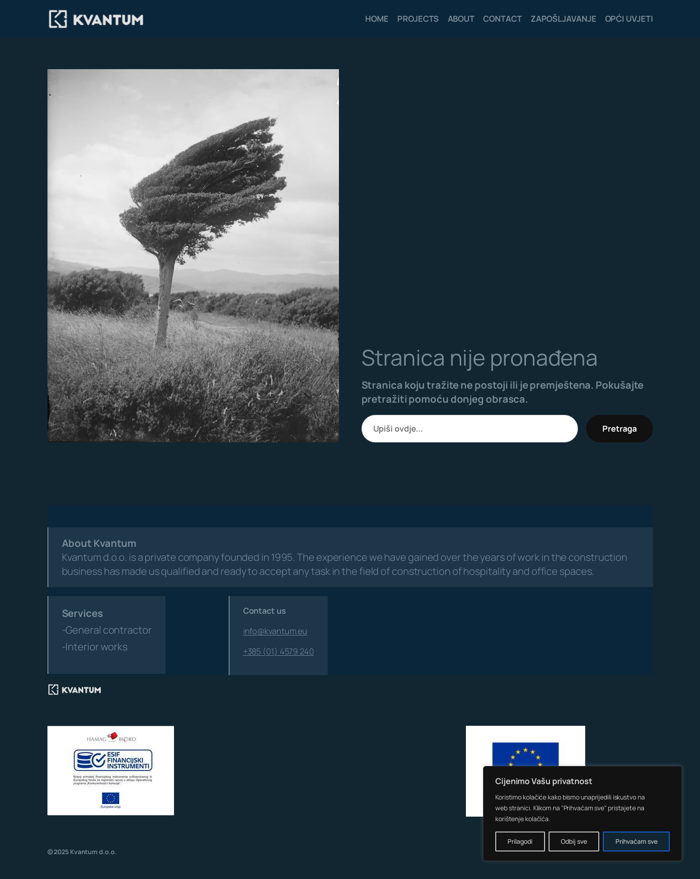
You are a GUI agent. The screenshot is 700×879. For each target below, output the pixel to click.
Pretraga (619, 428)
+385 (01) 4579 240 (278, 651)
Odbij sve (574, 841)
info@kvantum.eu (275, 630)
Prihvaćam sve (636, 841)
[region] (582, 813)
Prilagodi (519, 841)
